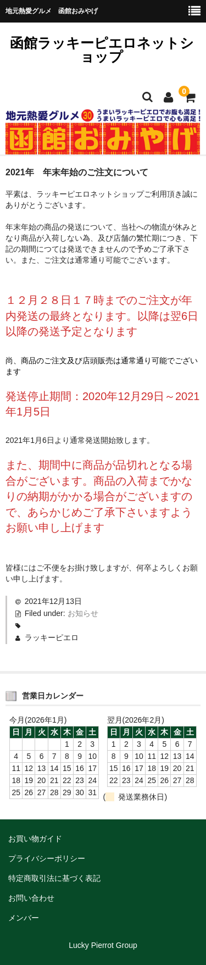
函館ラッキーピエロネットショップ (102, 49)
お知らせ (83, 613)
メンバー (23, 917)
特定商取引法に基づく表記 (54, 878)
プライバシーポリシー (46, 858)
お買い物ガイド (35, 838)
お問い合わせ (31, 898)
